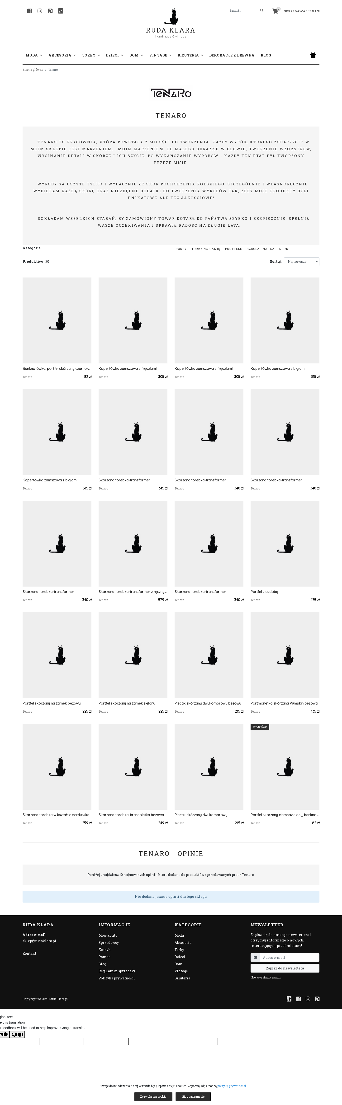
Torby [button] (91, 55)
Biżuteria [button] (190, 55)
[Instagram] (40, 11)
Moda (179, 935)
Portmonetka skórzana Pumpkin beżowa (284, 703)
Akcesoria (183, 942)
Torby (181, 249)
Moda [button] (34, 55)
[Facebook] (29, 11)
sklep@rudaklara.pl (39, 941)
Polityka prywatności (117, 978)
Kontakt (29, 953)
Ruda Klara (171, 26)
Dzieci (180, 957)
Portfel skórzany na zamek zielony (127, 703)
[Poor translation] (17, 1034)
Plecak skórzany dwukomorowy (201, 815)
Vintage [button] (160, 55)
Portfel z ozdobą (264, 591)
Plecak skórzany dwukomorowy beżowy (208, 703)
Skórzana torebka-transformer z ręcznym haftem (133, 591)
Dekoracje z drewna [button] (232, 55)
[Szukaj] (261, 10)
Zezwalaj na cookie (153, 1096)
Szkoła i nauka (261, 249)
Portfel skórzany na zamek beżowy (52, 703)
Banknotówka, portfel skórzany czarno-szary (57, 368)
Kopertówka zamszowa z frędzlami (128, 368)
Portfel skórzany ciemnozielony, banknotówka (285, 815)
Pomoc (104, 957)
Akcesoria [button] (62, 55)
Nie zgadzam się (193, 1096)
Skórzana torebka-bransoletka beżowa (131, 815)
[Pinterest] (50, 11)
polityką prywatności (232, 1086)
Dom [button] (136, 55)
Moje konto (108, 935)
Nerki (284, 249)
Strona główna (33, 69)
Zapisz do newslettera (285, 968)
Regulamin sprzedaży (117, 971)
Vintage (181, 971)
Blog (266, 55)
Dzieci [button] (114, 55)
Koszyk (105, 949)
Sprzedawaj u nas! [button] (301, 11)
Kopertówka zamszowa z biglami (278, 368)
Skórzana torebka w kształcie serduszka (56, 815)
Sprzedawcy (109, 942)
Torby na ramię (205, 249)
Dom (179, 964)
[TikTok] (60, 11)
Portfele (233, 249)
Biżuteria (182, 978)
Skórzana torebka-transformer (124, 480)
